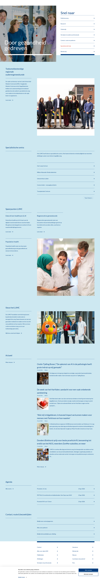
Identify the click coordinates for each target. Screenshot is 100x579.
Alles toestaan (88, 569)
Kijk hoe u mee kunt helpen (14, 333)
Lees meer (9, 100)
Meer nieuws (10, 362)
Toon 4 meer (88, 198)
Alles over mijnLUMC (47, 551)
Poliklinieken (47, 555)
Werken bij (82, 551)
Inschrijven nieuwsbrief (82, 559)
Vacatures (82, 547)
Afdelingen (47, 559)
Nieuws (82, 555)
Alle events (9, 489)
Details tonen (21, 576)
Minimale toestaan (88, 573)
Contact (47, 547)
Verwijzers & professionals (47, 563)
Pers (82, 563)
